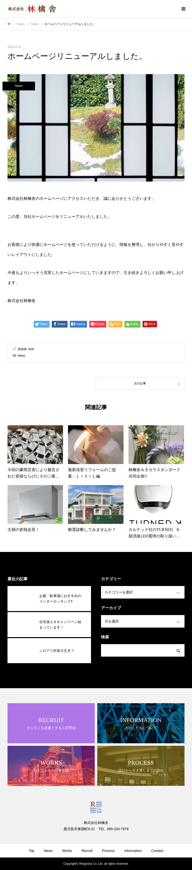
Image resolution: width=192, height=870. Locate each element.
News (18, 86)
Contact (157, 851)
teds (31, 349)
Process (108, 851)
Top (31, 851)
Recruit (87, 851)
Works (67, 851)
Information (133, 851)
